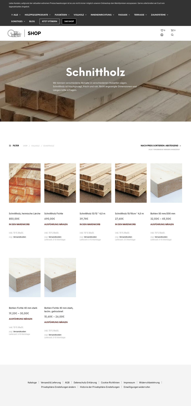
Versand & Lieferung (51, 382)
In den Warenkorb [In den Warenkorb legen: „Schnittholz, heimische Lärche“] (19, 225)
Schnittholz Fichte (53, 213)
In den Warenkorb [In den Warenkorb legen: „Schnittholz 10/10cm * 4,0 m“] (125, 225)
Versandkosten (19, 237)
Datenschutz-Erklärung (85, 382)
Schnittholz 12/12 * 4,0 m (92, 213)
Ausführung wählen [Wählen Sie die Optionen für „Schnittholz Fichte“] (56, 225)
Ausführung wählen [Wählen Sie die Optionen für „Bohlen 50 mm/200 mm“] (162, 225)
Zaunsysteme (158, 15)
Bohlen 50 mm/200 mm (162, 213)
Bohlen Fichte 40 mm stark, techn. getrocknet (58, 309)
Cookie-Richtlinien (110, 382)
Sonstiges (17, 22)
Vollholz (79, 15)
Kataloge (32, 382)
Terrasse (139, 15)
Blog (32, 22)
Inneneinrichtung (101, 15)
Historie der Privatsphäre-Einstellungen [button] (100, 387)
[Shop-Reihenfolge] (160, 146)
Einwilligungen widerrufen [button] (137, 387)
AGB (67, 382)
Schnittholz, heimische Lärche (24, 213)
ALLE (14, 15)
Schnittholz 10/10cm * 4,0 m (129, 213)
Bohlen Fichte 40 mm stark (23, 307)
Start (25, 146)
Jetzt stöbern (49, 22)
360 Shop (69, 22)
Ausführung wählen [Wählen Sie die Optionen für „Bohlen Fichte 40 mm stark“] (20, 319)
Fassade (122, 15)
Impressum (129, 382)
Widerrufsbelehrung (149, 382)
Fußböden (61, 15)
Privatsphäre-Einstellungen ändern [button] (58, 387)
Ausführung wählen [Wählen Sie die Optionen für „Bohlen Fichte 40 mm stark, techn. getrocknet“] (56, 322)
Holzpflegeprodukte (36, 15)
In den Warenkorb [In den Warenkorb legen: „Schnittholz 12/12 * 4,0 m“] (90, 225)
